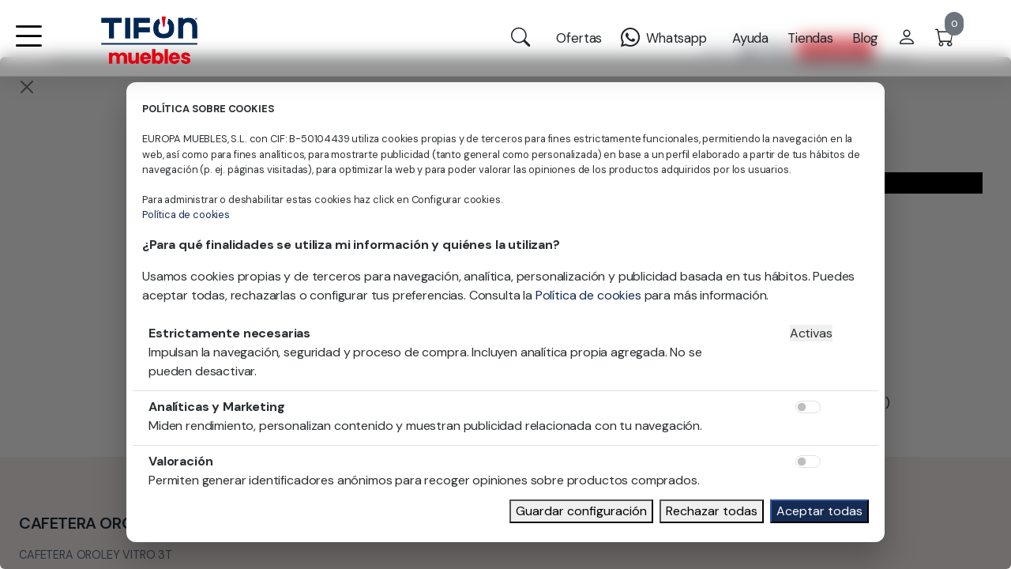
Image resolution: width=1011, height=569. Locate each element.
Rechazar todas (711, 511)
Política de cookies (186, 214)
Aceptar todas (819, 511)
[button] (28, 46)
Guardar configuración (581, 511)
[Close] (27, 87)
